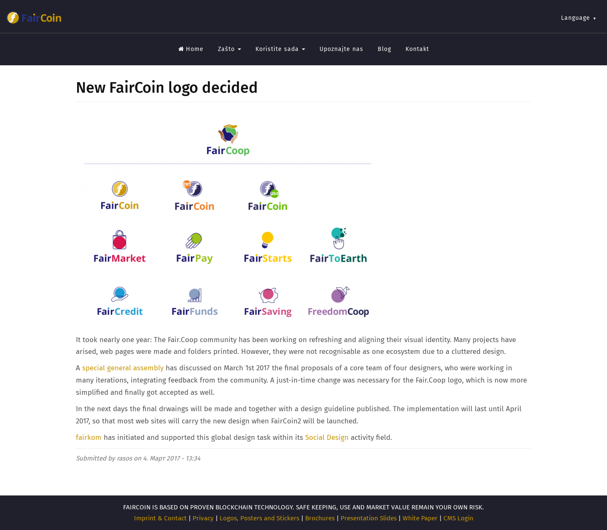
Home (191, 49)
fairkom (89, 437)
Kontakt (417, 49)
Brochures (320, 518)
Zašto (229, 49)
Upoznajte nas (341, 49)
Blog (384, 49)
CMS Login (458, 518)
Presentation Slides (369, 518)
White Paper (420, 518)
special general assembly (123, 368)
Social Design (327, 437)
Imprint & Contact (160, 518)
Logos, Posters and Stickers (259, 518)
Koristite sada (280, 49)
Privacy (203, 518)
